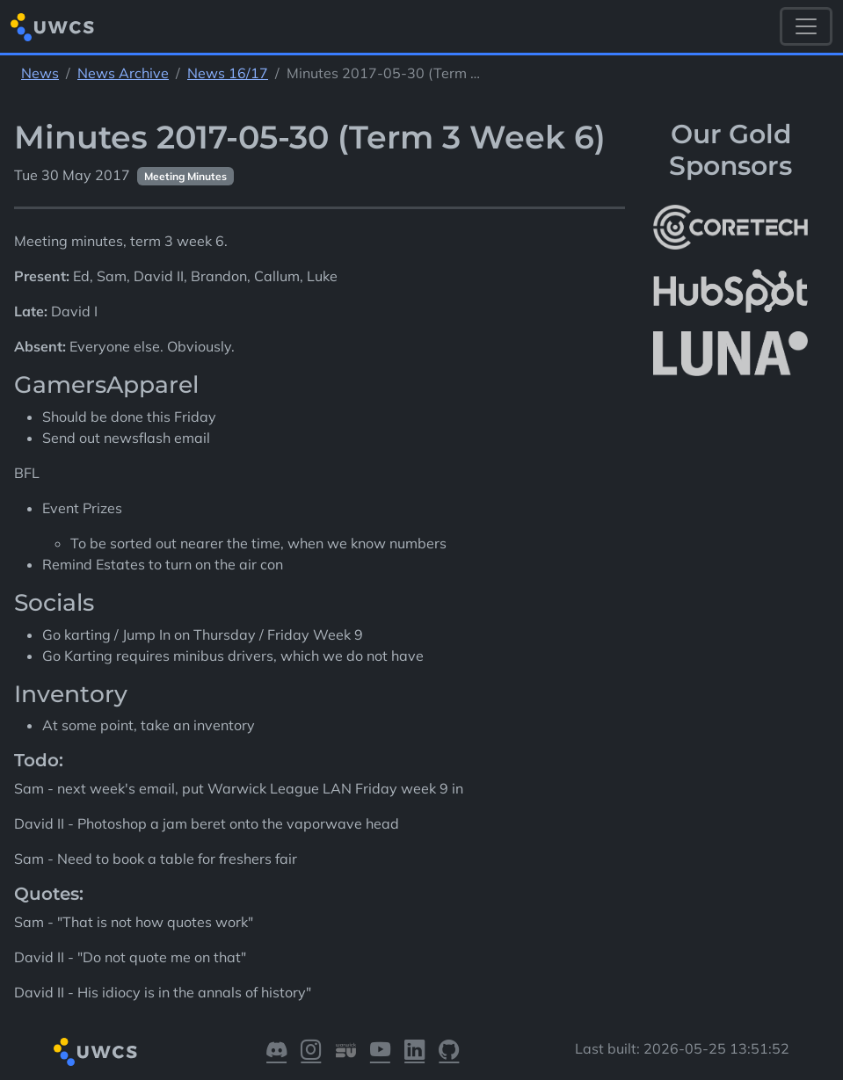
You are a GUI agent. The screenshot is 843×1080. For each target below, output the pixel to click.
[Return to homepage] (52, 27)
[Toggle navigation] (806, 26)
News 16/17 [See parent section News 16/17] (227, 73)
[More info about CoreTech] (730, 227)
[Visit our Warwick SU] (346, 1052)
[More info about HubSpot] (730, 290)
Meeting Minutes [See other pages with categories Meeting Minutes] (185, 176)
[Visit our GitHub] (449, 1052)
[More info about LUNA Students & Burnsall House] (730, 355)
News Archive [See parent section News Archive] (123, 73)
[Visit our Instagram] (311, 1052)
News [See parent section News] (40, 73)
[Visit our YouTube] (380, 1052)
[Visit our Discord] (276, 1052)
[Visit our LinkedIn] (414, 1052)
